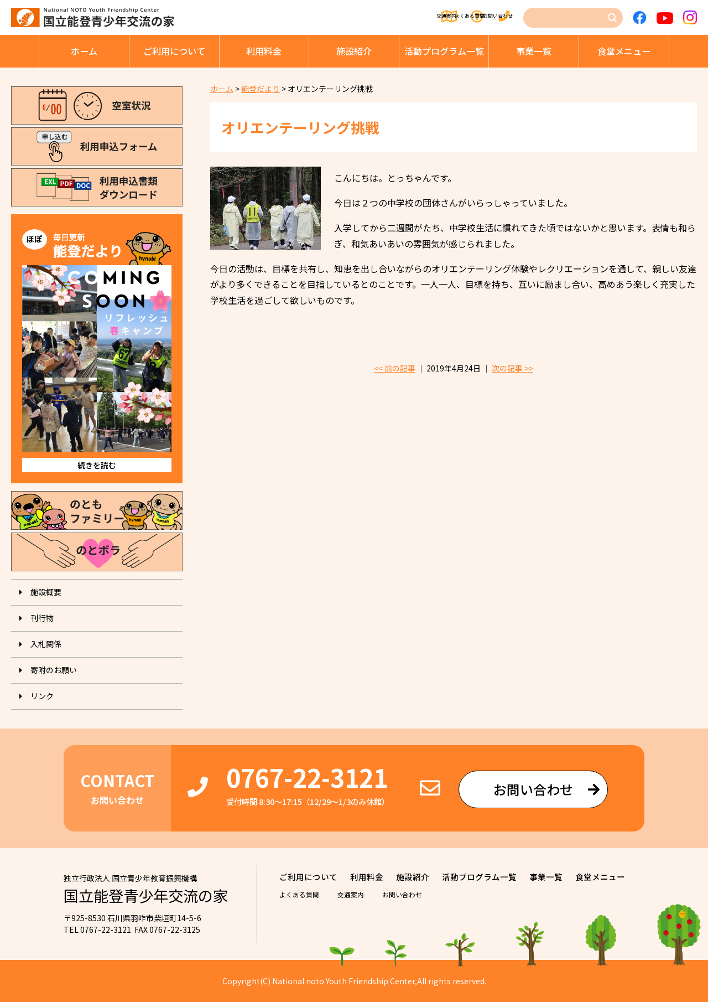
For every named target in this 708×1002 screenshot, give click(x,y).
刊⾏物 (42, 617)
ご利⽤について (174, 51)
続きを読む (96, 465)
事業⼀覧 (533, 51)
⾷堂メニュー (623, 51)
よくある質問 (417, 17)
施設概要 (45, 591)
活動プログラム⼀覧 (444, 51)
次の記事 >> (512, 368)
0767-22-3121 (307, 777)
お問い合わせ (493, 17)
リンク (42, 695)
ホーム (84, 51)
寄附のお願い (53, 669)
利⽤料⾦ (264, 51)
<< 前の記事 (394, 368)
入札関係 (45, 643)
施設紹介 (354, 51)
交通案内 (349, 17)
